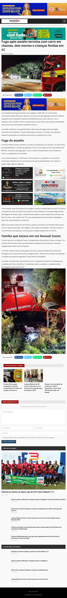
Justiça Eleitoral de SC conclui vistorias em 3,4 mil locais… (30, 579)
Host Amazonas (37, 594)
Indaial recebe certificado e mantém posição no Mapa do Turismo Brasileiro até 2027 (38, 499)
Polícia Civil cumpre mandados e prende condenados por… (30, 570)
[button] (33, 9)
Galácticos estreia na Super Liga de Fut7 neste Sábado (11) (27, 492)
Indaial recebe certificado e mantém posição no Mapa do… (29, 561)
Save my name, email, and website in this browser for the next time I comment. (29, 437)
